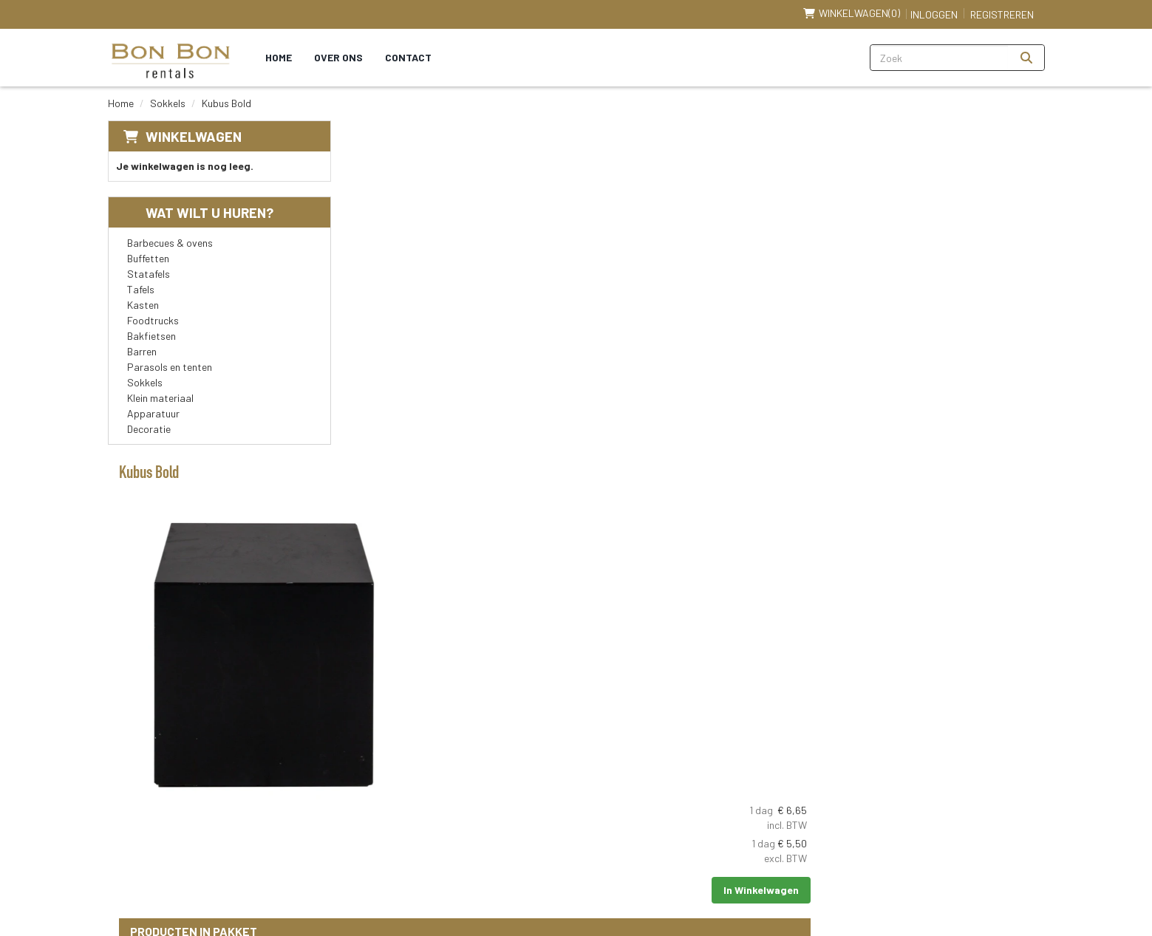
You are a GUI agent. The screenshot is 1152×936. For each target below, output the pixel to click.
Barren (142, 351)
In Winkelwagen (984, 240)
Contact (409, 57)
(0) (851, 13)
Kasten (143, 304)
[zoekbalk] (939, 57)
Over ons (340, 57)
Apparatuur (153, 413)
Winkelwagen (194, 136)
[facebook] (915, 794)
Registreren (1002, 14)
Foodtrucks (153, 320)
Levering (608, 778)
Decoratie (149, 429)
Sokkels (167, 103)
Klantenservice (780, 778)
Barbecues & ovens (170, 242)
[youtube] (948, 794)
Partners (452, 805)
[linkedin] (980, 794)
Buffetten (148, 258)
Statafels (148, 273)
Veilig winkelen (622, 805)
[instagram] (1013, 794)
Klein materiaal (160, 398)
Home (280, 57)
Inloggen (934, 14)
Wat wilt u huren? (198, 212)
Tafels (140, 289)
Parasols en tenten (169, 367)
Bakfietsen (151, 335)
